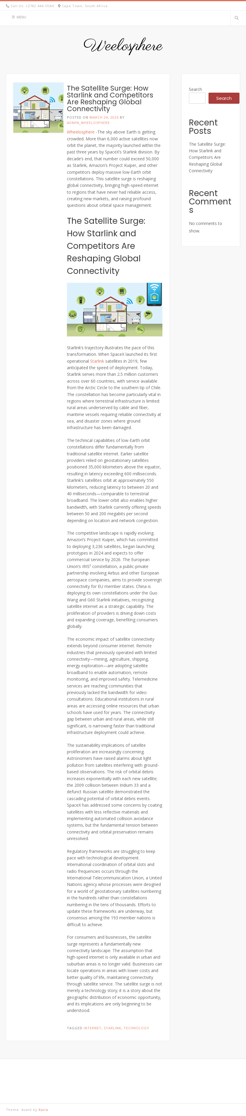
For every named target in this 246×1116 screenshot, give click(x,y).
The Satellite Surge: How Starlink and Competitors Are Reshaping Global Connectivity (110, 98)
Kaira (43, 1109)
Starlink (97, 361)
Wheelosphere (81, 132)
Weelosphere (123, 46)
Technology (136, 1028)
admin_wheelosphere (88, 122)
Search (195, 89)
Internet (92, 1028)
